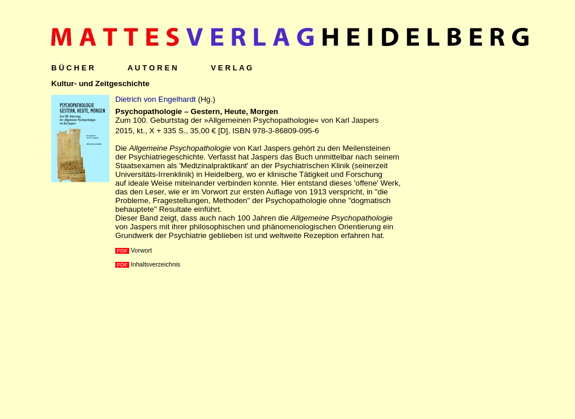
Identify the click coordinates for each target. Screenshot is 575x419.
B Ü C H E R (72, 67)
